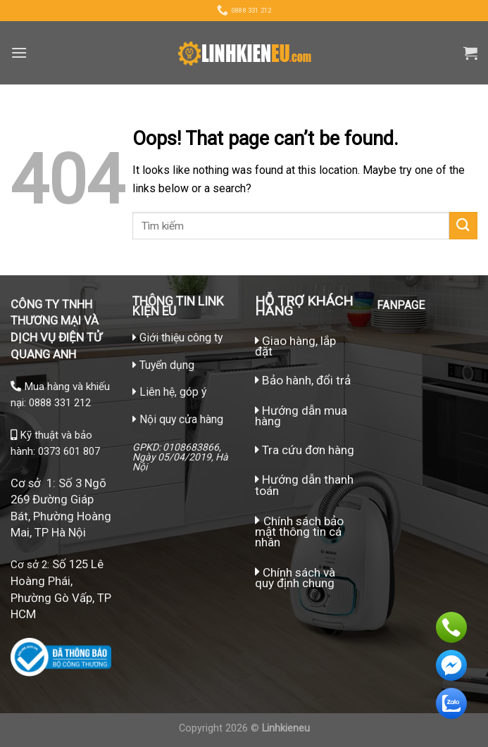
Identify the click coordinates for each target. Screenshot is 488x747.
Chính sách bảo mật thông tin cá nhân (299, 531)
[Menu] (19, 52)
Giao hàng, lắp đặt (295, 346)
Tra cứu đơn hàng (304, 450)
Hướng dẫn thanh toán (304, 484)
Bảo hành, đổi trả (306, 380)
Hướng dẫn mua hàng (301, 415)
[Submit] (463, 225)
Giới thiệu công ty (181, 337)
